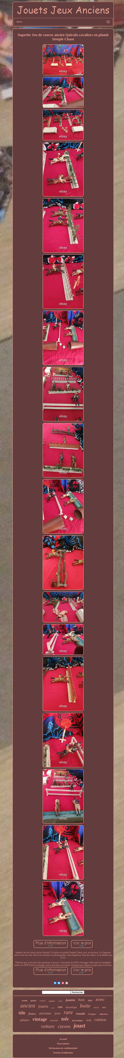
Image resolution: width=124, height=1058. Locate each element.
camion (100, 1019)
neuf (88, 1020)
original (52, 1001)
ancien (27, 1006)
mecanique (71, 1007)
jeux (58, 1013)
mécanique (77, 1020)
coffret (60, 1001)
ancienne (45, 1013)
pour (53, 1008)
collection (103, 1014)
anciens (54, 1020)
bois (81, 1000)
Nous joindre (63, 1043)
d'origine (92, 1014)
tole (65, 1019)
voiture (48, 1026)
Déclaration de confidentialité (63, 1048)
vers (104, 1007)
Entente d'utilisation (63, 1053)
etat (60, 1007)
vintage (39, 1019)
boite (85, 1006)
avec (100, 1000)
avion (24, 1000)
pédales (24, 1020)
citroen (64, 1026)
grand (33, 1000)
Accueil (63, 1039)
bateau (96, 1007)
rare (68, 1012)
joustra (70, 1000)
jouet (79, 1026)
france (32, 1013)
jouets (43, 1006)
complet (42, 1001)
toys (90, 1000)
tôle (22, 1012)
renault (80, 1013)
